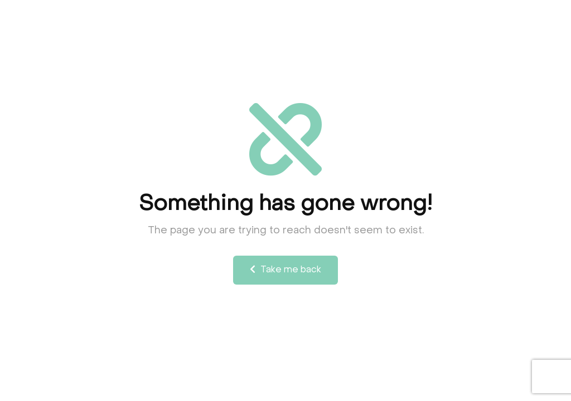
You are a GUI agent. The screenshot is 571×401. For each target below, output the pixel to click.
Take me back (285, 270)
